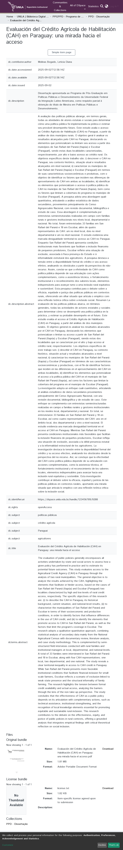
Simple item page (61, 52)
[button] (107, 6)
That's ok (114, 845)
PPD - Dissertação (99, 17)
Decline (102, 845)
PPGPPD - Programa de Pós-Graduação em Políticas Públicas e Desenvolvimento (69, 17)
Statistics (93, 6)
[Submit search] (102, 6)
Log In (113, 6)
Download (107, 749)
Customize (7, 845)
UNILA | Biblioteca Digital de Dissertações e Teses (33, 17)
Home (9, 17)
